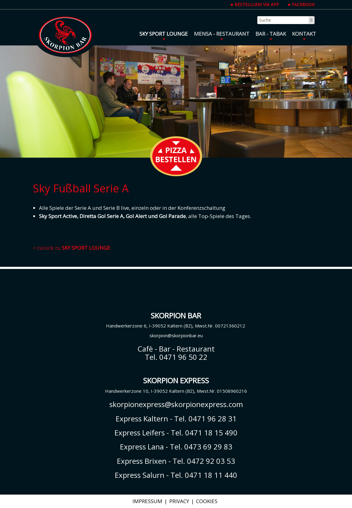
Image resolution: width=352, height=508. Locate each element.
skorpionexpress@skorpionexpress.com (176, 404)
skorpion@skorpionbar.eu (176, 335)
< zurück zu (71, 247)
